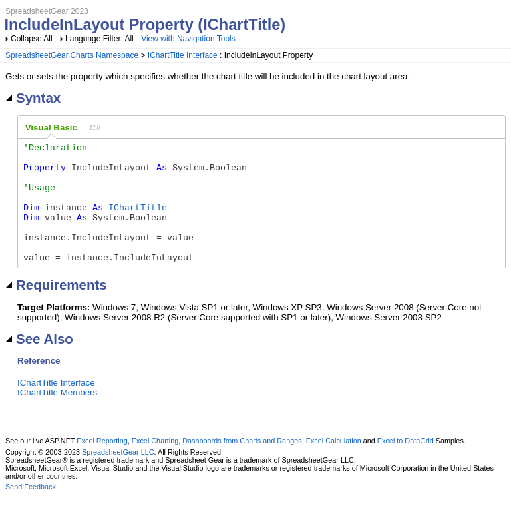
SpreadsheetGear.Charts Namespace (71, 55)
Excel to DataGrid (405, 465)
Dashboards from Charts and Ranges (241, 465)
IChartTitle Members (57, 416)
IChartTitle (137, 221)
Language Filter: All (100, 38)
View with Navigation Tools (188, 38)
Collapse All (32, 38)
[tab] (51, 127)
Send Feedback (30, 511)
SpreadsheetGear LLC (118, 476)
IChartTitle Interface (183, 55)
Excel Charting (155, 465)
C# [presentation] (95, 127)
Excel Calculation (333, 465)
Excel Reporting (102, 465)
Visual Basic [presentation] (51, 127)
